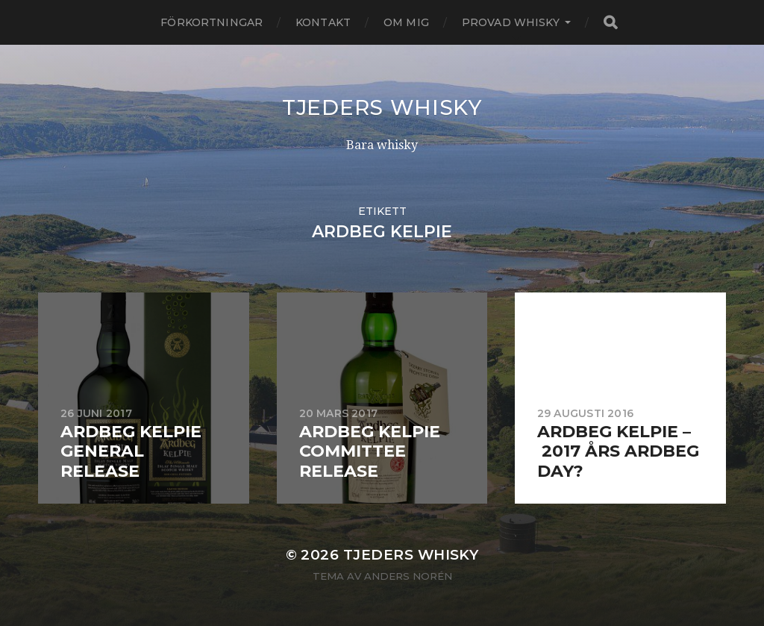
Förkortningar (211, 22)
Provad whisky (511, 22)
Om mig (406, 22)
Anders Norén (408, 576)
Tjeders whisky (382, 107)
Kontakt (323, 22)
